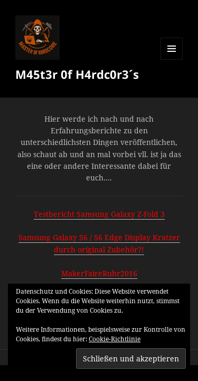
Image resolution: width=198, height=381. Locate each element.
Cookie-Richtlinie (114, 338)
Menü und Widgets (172, 59)
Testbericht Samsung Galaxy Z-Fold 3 (99, 214)
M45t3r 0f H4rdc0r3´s (77, 74)
